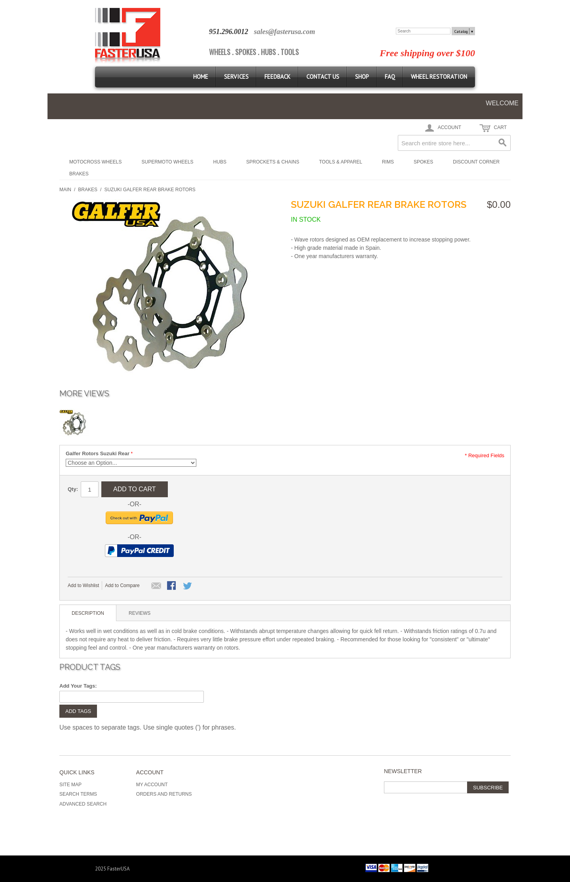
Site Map (70, 784)
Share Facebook (172, 586)
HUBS (268, 52)
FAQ (390, 76)
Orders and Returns (164, 794)
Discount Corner (476, 162)
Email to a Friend (156, 586)
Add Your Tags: (78, 686)
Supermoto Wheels (167, 162)
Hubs (219, 162)
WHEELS (219, 52)
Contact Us (322, 76)
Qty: (73, 489)
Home (200, 76)
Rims (388, 162)
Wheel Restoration (439, 76)
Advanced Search (82, 804)
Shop (362, 76)
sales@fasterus (276, 32)
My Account (152, 784)
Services (236, 76)
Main (65, 189)
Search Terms (78, 794)
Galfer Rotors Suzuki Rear (97, 453)
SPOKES (245, 52)
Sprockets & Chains (272, 162)
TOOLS (290, 52)
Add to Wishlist (83, 585)
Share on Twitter (188, 586)
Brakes (79, 174)
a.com (306, 32)
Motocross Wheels (95, 162)
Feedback (277, 76)
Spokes (423, 162)
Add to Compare (122, 585)
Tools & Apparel (340, 162)
